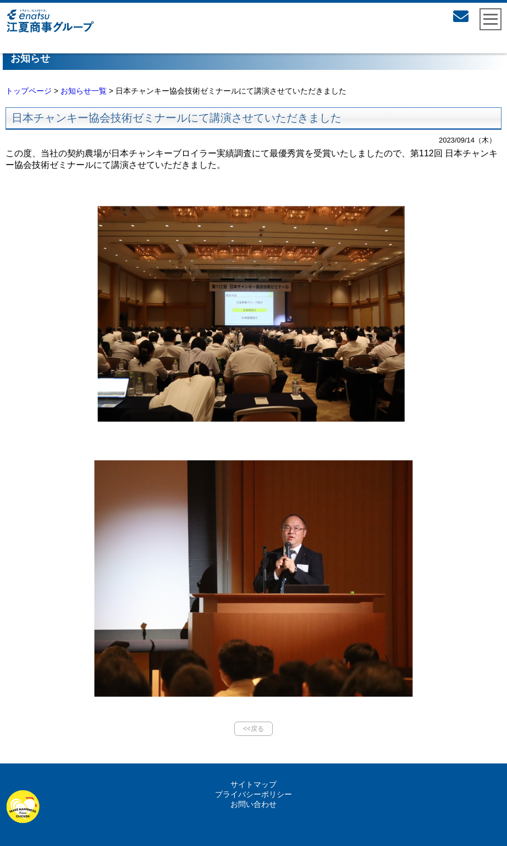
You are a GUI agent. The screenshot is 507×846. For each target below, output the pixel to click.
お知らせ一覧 (83, 90)
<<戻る (253, 729)
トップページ (28, 90)
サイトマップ (253, 784)
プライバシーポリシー (253, 794)
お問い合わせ (253, 804)
